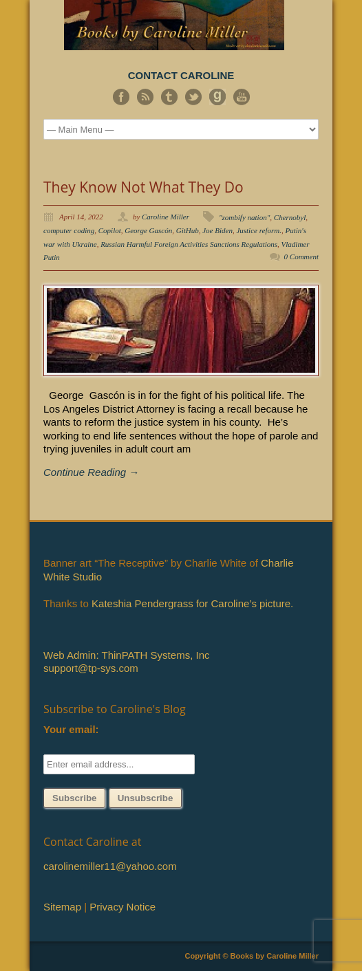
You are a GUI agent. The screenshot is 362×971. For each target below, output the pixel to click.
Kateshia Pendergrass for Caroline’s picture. (192, 603)
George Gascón (148, 230)
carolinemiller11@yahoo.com (110, 866)
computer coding (68, 230)
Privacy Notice (122, 907)
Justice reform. (258, 230)
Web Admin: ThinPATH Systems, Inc (126, 655)
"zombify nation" (244, 217)
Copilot (109, 230)
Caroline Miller (165, 216)
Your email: (71, 729)
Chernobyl (290, 217)
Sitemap (62, 907)
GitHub (187, 230)
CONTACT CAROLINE (181, 75)
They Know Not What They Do (143, 187)
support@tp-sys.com (90, 668)
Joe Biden (217, 230)
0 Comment (301, 256)
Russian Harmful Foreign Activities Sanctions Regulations (188, 244)
